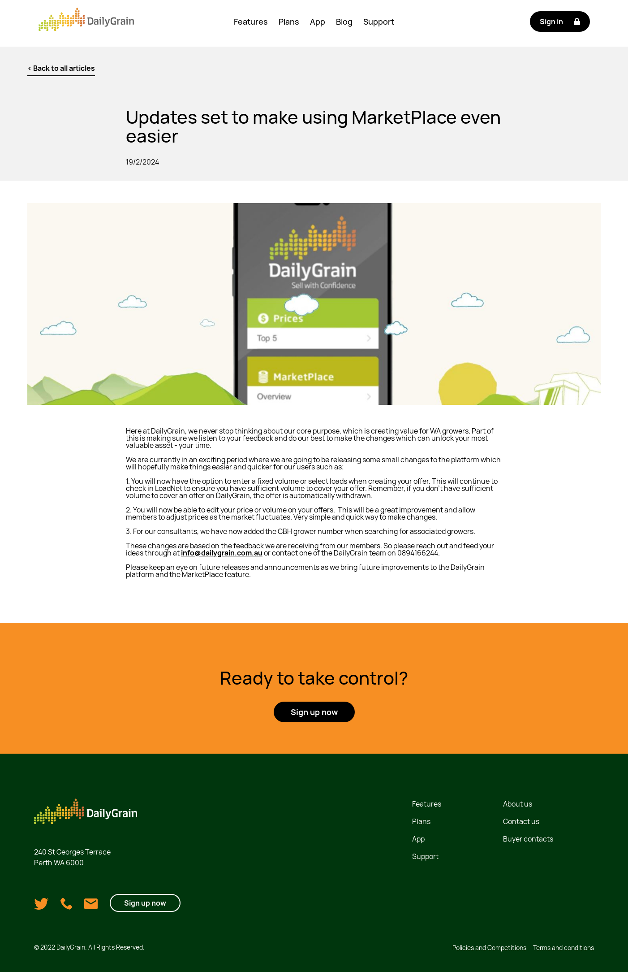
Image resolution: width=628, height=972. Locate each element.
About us (517, 804)
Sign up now (145, 903)
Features (251, 21)
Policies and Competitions (489, 947)
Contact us (521, 821)
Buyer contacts (528, 839)
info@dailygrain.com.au (221, 553)
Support (378, 21)
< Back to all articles (61, 68)
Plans (289, 21)
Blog (344, 21)
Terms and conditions (563, 947)
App (317, 21)
